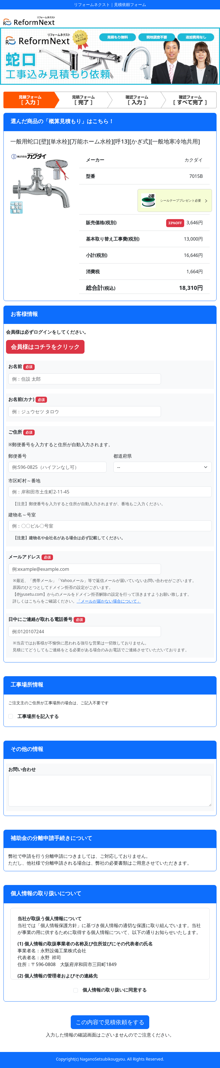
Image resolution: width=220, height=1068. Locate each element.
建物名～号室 (22, 515)
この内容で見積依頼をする (110, 1022)
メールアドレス (30, 557)
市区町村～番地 (24, 480)
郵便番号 (17, 456)
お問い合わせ (22, 769)
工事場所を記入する (38, 716)
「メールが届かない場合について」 (109, 601)
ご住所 (21, 432)
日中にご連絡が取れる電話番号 (46, 619)
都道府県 (122, 456)
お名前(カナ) (27, 399)
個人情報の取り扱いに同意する (112, 990)
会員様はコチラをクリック (45, 347)
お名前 (21, 366)
